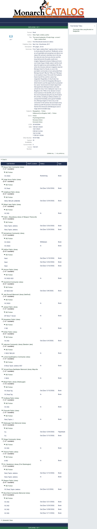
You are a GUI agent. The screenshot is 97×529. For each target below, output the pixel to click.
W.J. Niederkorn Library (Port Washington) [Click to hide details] (16, 464)
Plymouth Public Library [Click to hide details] (10, 410)
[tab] (82, 26)
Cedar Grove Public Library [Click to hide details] (11, 179)
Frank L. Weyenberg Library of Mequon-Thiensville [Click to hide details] (19, 217)
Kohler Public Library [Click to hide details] (9, 332)
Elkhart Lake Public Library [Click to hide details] (11, 204)
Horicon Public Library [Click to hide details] (9, 269)
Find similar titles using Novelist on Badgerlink (83, 30)
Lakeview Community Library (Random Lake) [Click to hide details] (17, 344)
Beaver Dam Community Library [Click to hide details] (12, 167)
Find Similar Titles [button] (76, 26)
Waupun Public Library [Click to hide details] (9, 480)
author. (41, 35)
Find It (4, 160)
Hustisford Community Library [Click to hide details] (12, 282)
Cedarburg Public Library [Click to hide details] (10, 192)
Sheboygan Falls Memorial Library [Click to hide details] (13, 423)
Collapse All (60, 153)
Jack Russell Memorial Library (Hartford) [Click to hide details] (15, 294)
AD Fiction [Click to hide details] (8, 172)
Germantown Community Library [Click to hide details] (12, 233)
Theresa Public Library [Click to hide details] (9, 452)
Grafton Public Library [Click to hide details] (9, 249)
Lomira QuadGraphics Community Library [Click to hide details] (15, 357)
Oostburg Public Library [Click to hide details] (10, 398)
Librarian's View (7, 520)
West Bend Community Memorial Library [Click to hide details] (15, 493)
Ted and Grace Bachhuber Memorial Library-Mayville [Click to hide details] (19, 369)
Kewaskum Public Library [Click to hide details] (10, 319)
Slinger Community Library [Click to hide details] (11, 439)
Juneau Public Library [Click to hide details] (9, 307)
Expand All (50, 153)
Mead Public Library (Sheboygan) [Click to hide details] (13, 382)
